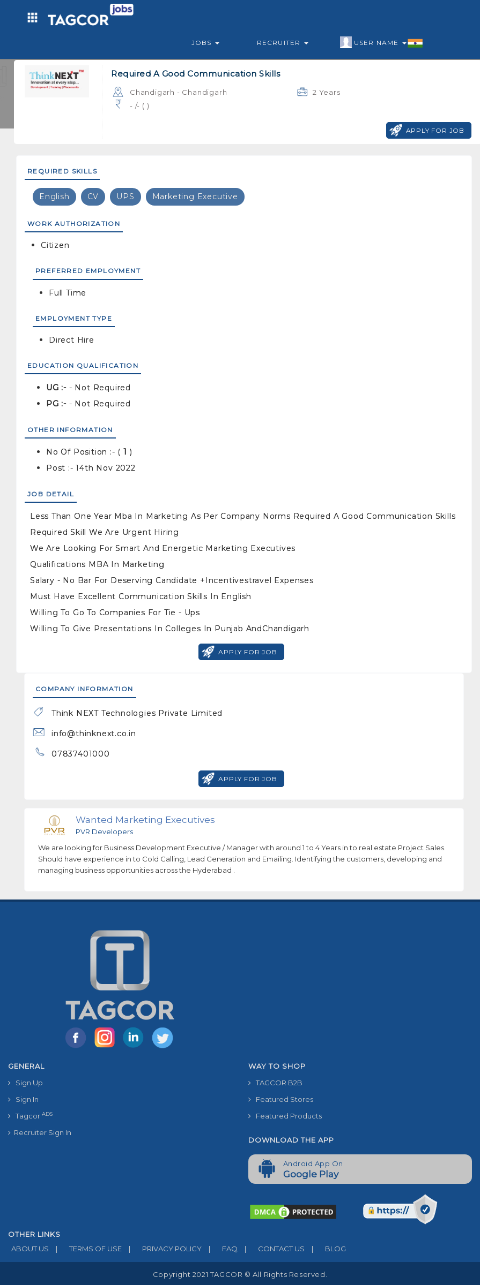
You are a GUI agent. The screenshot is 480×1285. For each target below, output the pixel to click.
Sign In (23, 1099)
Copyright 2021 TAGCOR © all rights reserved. (240, 1274)
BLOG (325, 1248)
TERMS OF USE (85, 1248)
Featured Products (285, 1116)
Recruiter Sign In (39, 1132)
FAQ (220, 1248)
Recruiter (282, 43)
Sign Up (25, 1082)
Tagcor (30, 1115)
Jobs (205, 43)
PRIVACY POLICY (162, 1248)
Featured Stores (280, 1099)
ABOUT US (28, 1248)
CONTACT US (271, 1248)
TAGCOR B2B (275, 1082)
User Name (381, 43)
